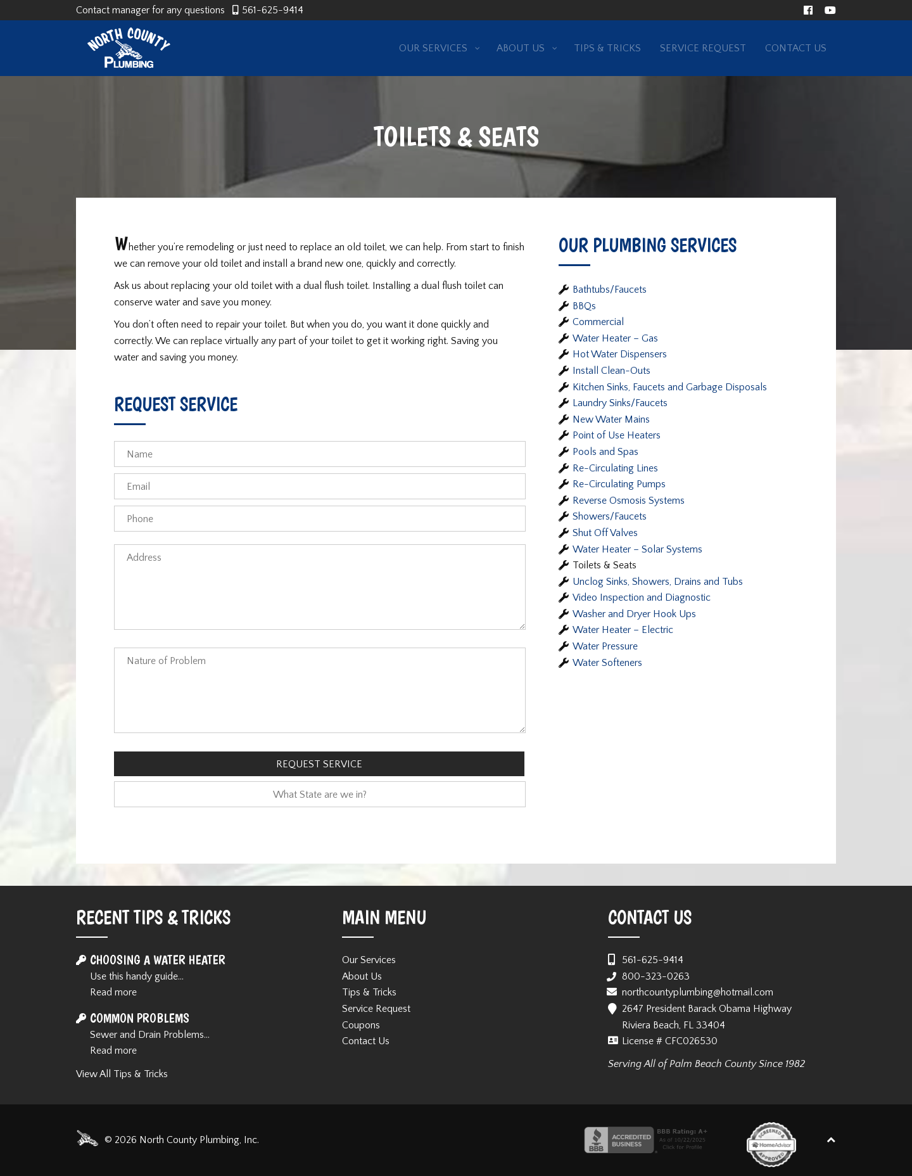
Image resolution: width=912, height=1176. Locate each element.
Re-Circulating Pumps (619, 484)
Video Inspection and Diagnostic (642, 597)
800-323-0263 (656, 976)
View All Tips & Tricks (122, 1074)
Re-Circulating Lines (615, 468)
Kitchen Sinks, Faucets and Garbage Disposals (670, 387)
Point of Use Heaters (617, 435)
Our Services (369, 960)
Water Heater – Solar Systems (637, 549)
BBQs (584, 306)
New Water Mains (611, 419)
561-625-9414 (272, 10)
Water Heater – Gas (615, 338)
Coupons (361, 1025)
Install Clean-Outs (611, 370)
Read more (113, 992)
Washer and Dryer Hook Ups (634, 614)
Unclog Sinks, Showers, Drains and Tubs (658, 581)
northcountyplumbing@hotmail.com (697, 992)
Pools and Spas (605, 451)
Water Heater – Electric (623, 630)
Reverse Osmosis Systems (629, 500)
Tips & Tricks (369, 992)
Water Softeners (607, 662)
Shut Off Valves (605, 533)
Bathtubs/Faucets (610, 289)
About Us (362, 976)
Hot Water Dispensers (620, 354)
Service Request (376, 1008)
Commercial (598, 322)
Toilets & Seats (604, 565)
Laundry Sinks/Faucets (620, 403)
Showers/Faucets (610, 516)
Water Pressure (605, 646)
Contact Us (366, 1041)
